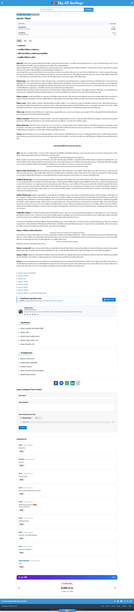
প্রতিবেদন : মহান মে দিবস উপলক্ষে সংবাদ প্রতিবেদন (31, 370)
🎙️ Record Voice (25, 419)
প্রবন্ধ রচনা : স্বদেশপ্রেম (23, 281)
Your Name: (67, 396)
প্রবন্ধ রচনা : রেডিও (23, 332)
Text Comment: (67, 406)
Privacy (118, 607)
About (102, 607)
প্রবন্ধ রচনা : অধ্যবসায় (23, 287)
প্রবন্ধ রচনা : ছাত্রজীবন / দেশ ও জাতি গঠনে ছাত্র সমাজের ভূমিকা (32, 293)
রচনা (28, 14)
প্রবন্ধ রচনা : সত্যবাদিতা (23, 276)
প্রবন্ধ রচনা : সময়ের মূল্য (23, 284)
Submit (22, 428)
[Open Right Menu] (131, 3)
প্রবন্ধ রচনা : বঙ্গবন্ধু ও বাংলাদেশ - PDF (28, 340)
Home (19, 14)
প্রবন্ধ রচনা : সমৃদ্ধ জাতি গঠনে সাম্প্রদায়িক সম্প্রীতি (30, 328)
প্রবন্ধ (24, 14)
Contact (108, 607)
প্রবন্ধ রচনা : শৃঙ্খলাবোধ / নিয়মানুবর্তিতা (27, 273)
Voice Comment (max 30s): (27, 415)
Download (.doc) (109, 299)
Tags (19, 40)
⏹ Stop (38, 419)
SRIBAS (10, 607)
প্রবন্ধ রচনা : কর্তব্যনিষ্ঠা (23, 290)
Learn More (82, 611)
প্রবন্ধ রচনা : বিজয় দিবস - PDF (26, 344)
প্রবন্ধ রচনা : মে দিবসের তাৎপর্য (26, 359)
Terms (130, 607)
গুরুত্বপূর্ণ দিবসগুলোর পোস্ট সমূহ (26, 374)
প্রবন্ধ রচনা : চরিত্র (22, 278)
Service (113, 607)
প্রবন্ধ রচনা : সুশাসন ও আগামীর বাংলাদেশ (28, 336)
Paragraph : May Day (25, 366)
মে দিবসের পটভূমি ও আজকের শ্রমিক (27, 363)
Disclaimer (124, 607)
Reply (21, 452)
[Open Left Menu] (2, 3)
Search (88, 9)
